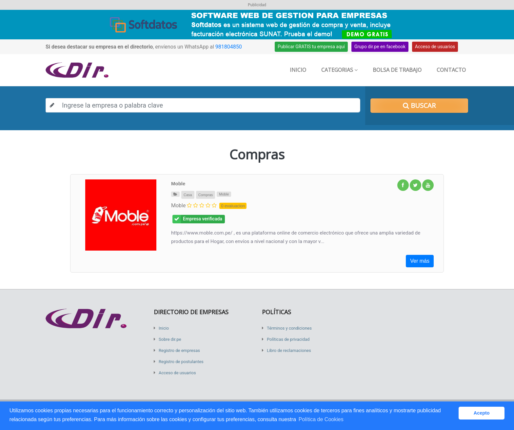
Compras (205, 195)
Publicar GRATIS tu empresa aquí (311, 46)
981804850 (228, 47)
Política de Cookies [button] (321, 419)
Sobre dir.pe (170, 339)
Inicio (298, 69)
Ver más (419, 261)
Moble (178, 183)
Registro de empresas (179, 350)
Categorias (339, 69)
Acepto (482, 413)
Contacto (451, 69)
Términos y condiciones (289, 328)
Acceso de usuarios (435, 46)
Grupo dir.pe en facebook (379, 46)
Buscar (419, 105)
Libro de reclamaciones (289, 350)
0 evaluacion (233, 205)
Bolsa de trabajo (397, 69)
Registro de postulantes (181, 361)
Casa (188, 195)
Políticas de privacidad (288, 339)
